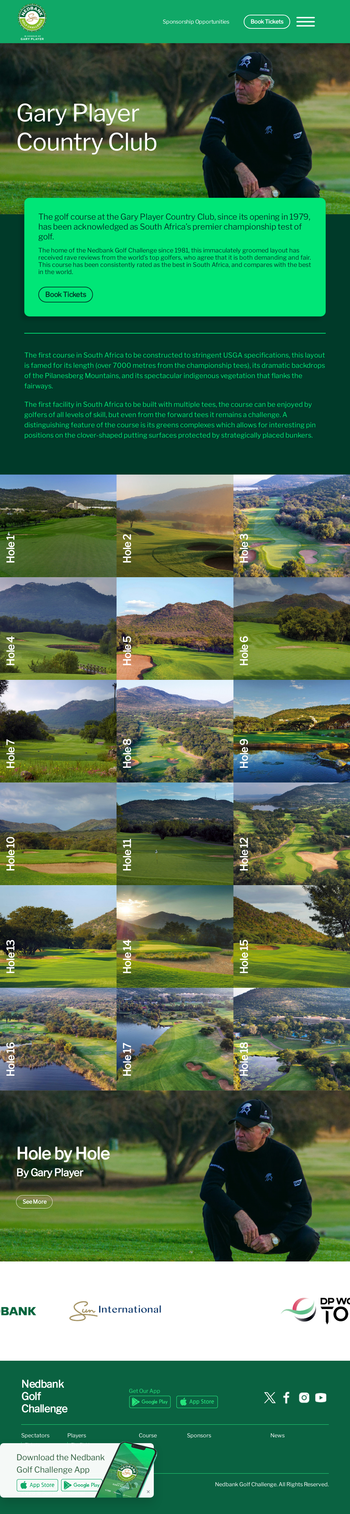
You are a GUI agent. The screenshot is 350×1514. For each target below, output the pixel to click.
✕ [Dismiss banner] (148, 1491)
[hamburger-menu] (305, 22)
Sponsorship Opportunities (196, 21)
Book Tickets (267, 21)
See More (34, 1202)
